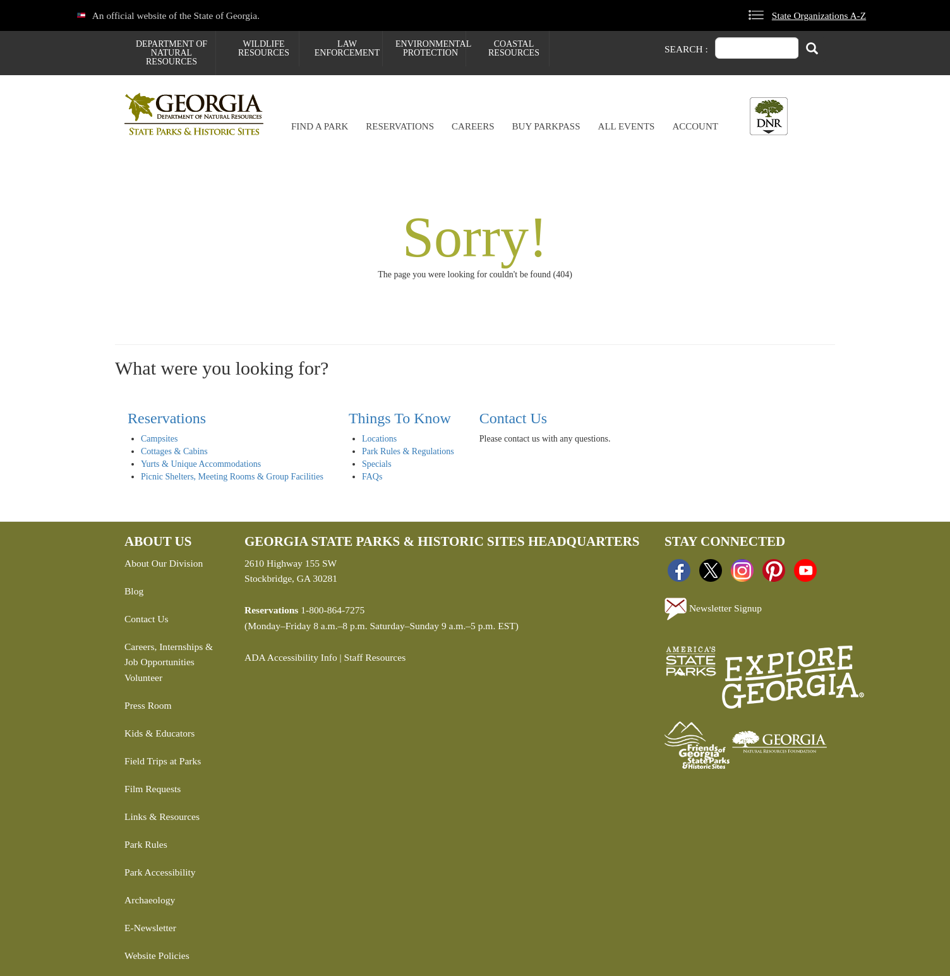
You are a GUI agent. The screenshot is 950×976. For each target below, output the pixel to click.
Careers (473, 126)
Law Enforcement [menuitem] (347, 48)
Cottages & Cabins (174, 451)
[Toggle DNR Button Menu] (769, 116)
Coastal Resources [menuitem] (513, 48)
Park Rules (145, 844)
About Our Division (163, 563)
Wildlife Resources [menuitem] (263, 48)
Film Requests (152, 788)
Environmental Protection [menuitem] (430, 48)
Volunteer (143, 677)
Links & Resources (162, 816)
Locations (379, 438)
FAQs (372, 476)
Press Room (148, 705)
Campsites (159, 438)
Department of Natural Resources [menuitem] (171, 52)
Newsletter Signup (713, 609)
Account (695, 126)
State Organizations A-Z (819, 15)
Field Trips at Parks (162, 761)
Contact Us (513, 418)
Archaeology (149, 900)
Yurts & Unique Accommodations (201, 464)
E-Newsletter (150, 927)
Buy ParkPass (546, 126)
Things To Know (400, 418)
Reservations (400, 126)
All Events (626, 126)
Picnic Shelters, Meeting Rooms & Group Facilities (232, 476)
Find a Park (319, 126)
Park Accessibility (160, 872)
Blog (133, 591)
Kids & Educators (159, 733)
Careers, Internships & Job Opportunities (168, 654)
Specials (377, 464)
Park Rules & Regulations (408, 451)
